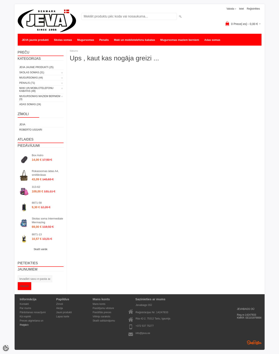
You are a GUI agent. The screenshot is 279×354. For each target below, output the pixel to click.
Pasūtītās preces (102, 312)
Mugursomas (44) (31, 77)
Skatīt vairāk (40, 249)
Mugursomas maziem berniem (179, 39)
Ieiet (241, 8)
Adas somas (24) (30, 104)
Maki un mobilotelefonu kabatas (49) (36, 89)
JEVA (22, 124)
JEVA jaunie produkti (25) (36, 67)
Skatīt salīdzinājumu (104, 320)
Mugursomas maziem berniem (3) (39, 98)
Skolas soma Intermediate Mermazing (47, 220)
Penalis (104, 39)
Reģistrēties (253, 8)
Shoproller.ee (254, 342)
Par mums (25, 308)
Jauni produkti (64, 312)
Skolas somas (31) (31, 72)
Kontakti (24, 304)
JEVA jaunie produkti (35, 39)
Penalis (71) (27, 82)
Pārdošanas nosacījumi (33, 312)
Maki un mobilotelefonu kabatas (134, 39)
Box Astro (38, 155)
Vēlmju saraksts (101, 316)
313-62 (36, 186)
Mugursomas (85, 39)
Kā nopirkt (25, 316)
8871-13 (37, 234)
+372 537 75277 (145, 325)
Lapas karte (62, 316)
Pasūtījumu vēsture (103, 308)
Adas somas (212, 39)
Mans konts (99, 304)
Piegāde (24, 324)
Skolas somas (63, 39)
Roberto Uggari (30, 129)
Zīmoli (59, 304)
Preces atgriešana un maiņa (31, 321)
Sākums (74, 51)
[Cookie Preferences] (6, 348)
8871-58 (37, 202)
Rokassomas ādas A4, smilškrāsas (45, 173)
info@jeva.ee (143, 333)
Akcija (59, 308)
